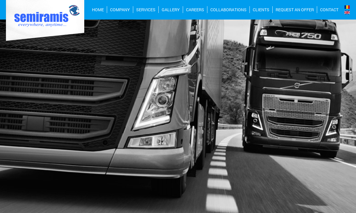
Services (145, 9)
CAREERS (195, 9)
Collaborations (228, 9)
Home (98, 9)
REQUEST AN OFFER (295, 9)
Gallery (171, 9)
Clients (261, 9)
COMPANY (120, 9)
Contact (329, 9)
